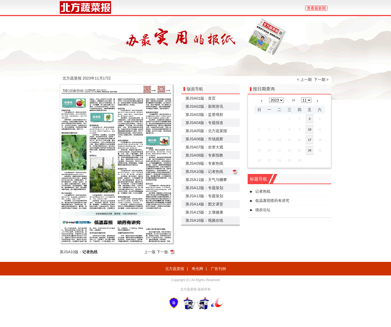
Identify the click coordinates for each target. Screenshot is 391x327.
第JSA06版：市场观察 (204, 139)
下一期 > (321, 79)
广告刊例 (218, 268)
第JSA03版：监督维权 (204, 114)
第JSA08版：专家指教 (204, 155)
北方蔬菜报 (174, 268)
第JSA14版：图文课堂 (204, 204)
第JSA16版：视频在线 (204, 220)
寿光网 (197, 268)
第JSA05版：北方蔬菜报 (206, 131)
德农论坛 (262, 210)
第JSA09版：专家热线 (204, 163)
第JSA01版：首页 (200, 98)
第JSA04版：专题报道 (204, 122)
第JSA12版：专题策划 (204, 188)
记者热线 (262, 191)
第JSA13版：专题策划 (204, 196)
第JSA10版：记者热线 (204, 171)
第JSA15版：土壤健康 (204, 212)
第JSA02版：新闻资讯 (204, 106)
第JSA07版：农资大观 (204, 147)
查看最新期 (316, 8)
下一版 (162, 252)
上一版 (150, 252)
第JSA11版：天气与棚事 (206, 179)
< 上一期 (304, 79)
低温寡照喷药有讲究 (272, 200)
